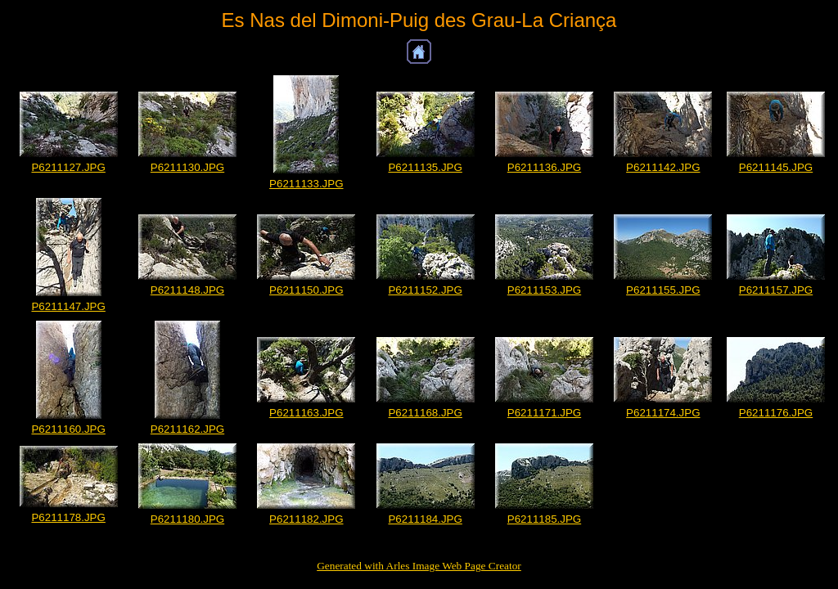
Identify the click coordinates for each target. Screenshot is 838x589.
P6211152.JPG (425, 290)
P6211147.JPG (68, 306)
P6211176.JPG (776, 413)
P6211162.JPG (187, 429)
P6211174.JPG (663, 413)
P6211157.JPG (776, 290)
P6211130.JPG (187, 167)
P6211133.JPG (306, 184)
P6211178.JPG (68, 517)
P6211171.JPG (544, 413)
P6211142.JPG (663, 167)
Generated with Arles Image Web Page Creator (419, 566)
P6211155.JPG (663, 290)
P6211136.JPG (544, 167)
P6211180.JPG (187, 519)
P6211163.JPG (306, 413)
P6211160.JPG (68, 429)
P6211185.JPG (544, 519)
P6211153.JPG (544, 290)
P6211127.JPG (68, 167)
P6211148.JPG (187, 290)
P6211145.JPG (776, 167)
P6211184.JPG (425, 519)
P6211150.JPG (306, 290)
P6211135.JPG (425, 167)
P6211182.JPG (306, 519)
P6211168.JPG (425, 413)
